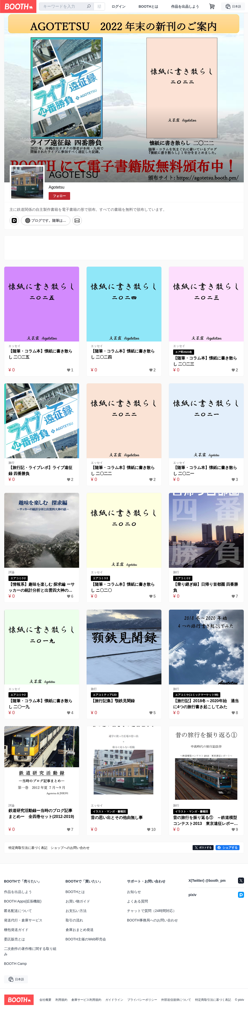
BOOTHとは (148, 6)
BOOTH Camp (15, 964)
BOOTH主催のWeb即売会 (86, 939)
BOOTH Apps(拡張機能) (22, 901)
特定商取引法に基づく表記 (213, 999)
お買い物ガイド (78, 901)
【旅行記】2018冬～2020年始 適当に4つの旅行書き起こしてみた (206, 704)
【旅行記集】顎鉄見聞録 (113, 701)
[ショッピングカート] (212, 6)
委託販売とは (14, 939)
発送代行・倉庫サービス (23, 920)
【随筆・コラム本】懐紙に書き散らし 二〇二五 (40, 354)
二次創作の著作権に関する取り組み (30, 951)
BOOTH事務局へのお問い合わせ (152, 920)
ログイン (118, 6)
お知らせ (134, 892)
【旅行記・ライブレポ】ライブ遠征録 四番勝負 (40, 470)
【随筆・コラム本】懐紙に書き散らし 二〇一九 (40, 704)
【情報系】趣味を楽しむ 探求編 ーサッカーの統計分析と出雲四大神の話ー (41, 587)
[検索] (89, 6)
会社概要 (45, 999)
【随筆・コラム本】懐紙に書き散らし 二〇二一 (205, 470)
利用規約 (61, 999)
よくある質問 (137, 901)
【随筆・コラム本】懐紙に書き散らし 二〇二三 (205, 361)
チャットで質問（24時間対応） (151, 911)
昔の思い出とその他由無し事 (117, 817)
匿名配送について (18, 911)
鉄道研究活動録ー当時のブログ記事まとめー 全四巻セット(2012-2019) (41, 813)
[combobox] (66, 6)
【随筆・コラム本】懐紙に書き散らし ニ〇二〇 (123, 587)
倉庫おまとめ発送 (80, 930)
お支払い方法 (76, 911)
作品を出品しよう (185, 6)
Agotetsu (56, 187)
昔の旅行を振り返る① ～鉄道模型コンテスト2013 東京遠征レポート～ (205, 821)
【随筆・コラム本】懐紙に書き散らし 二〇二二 (123, 470)
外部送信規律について (176, 999)
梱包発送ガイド (16, 930)
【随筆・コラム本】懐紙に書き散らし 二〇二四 (123, 354)
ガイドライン (114, 999)
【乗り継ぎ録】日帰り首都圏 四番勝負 (205, 587)
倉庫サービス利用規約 (86, 999)
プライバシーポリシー (142, 999)
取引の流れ (74, 920)
